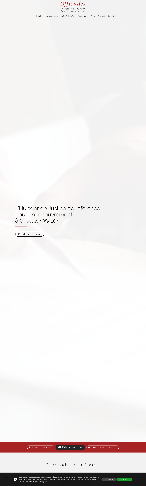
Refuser (109, 479)
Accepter (125, 479)
